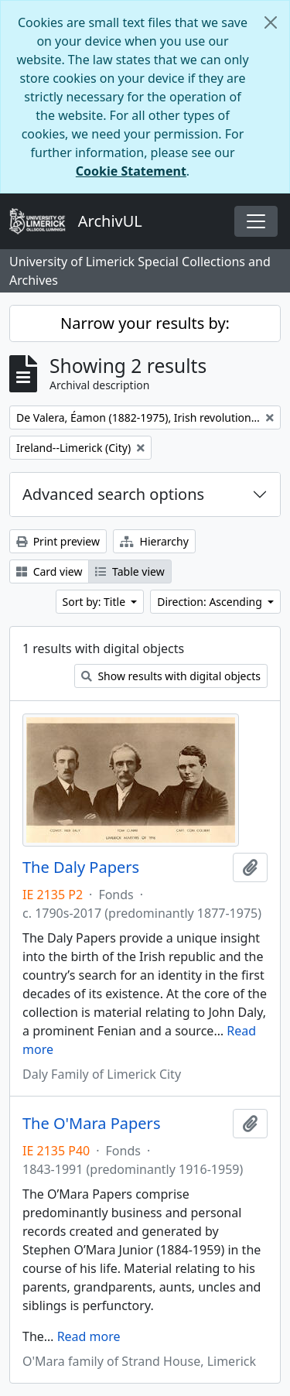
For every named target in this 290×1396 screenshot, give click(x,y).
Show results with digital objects (171, 676)
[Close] (270, 22)
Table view (129, 571)
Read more (89, 1336)
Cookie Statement (131, 171)
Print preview (58, 541)
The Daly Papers (80, 867)
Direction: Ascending (210, 601)
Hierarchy (154, 541)
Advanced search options (113, 494)
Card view (49, 571)
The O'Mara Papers (91, 1123)
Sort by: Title (95, 601)
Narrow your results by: (145, 323)
